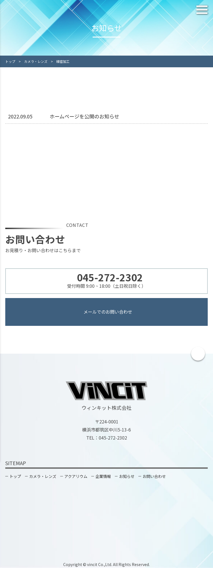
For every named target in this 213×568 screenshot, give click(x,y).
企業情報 (103, 476)
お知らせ (127, 476)
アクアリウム (75, 476)
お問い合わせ (154, 476)
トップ (15, 476)
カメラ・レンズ (42, 476)
